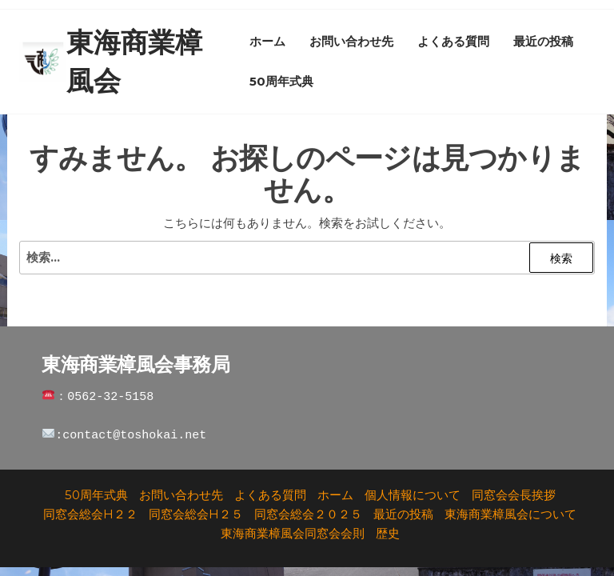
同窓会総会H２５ (196, 514)
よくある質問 (453, 41)
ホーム (267, 41)
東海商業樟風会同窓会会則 (293, 533)
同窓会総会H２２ (90, 514)
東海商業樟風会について (510, 514)
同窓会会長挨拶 (514, 494)
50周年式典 (281, 81)
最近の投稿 (543, 41)
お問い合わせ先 (351, 41)
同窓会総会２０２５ (308, 514)
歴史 (388, 533)
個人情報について (412, 494)
